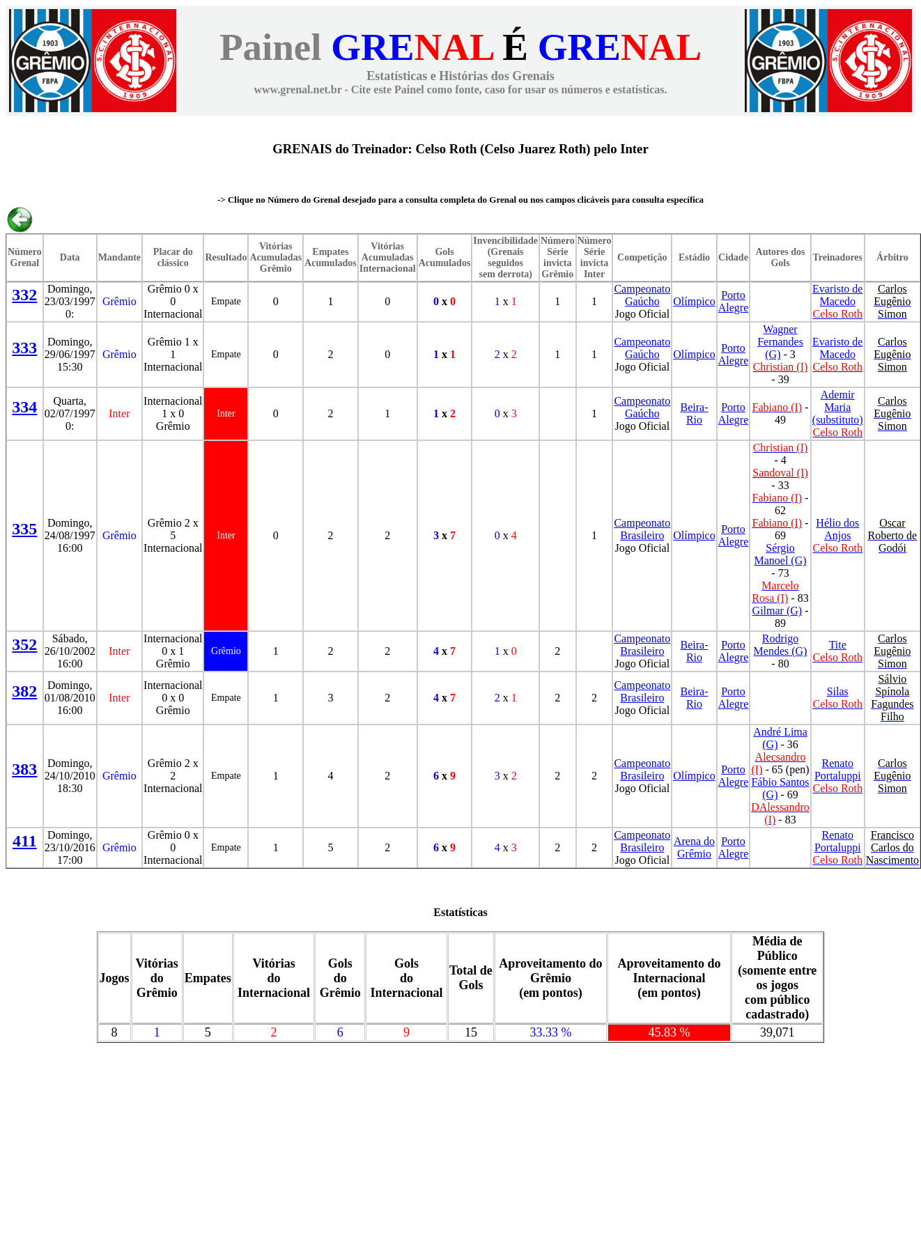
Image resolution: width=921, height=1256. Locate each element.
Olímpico (694, 301)
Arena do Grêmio (694, 847)
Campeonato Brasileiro (642, 529)
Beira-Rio (695, 413)
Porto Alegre (733, 301)
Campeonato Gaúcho (642, 295)
